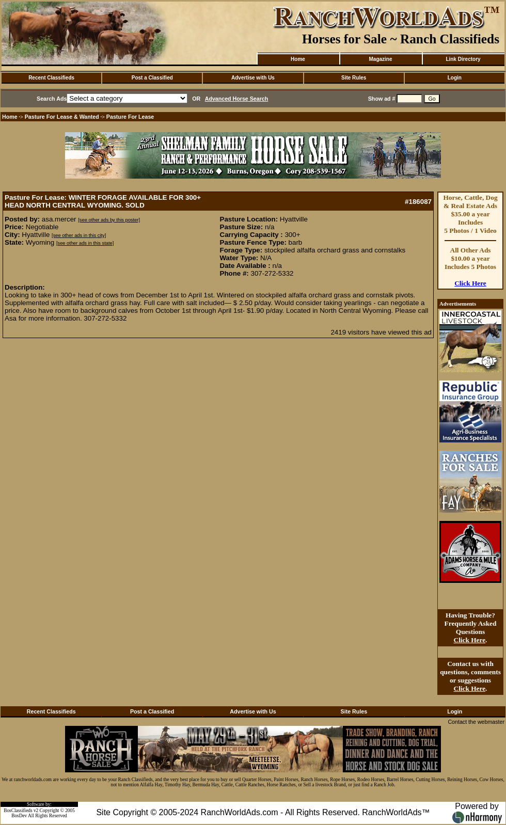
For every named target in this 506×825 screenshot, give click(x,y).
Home (298, 59)
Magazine (380, 59)
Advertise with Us (253, 78)
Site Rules (353, 78)
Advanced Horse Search (236, 99)
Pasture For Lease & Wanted (62, 117)
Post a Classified (152, 78)
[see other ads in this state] (85, 243)
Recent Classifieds (51, 78)
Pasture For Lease (130, 117)
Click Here (470, 283)
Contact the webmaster (476, 722)
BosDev (19, 815)
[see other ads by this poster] (109, 220)
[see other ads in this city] (79, 235)
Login (455, 78)
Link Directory (463, 59)
